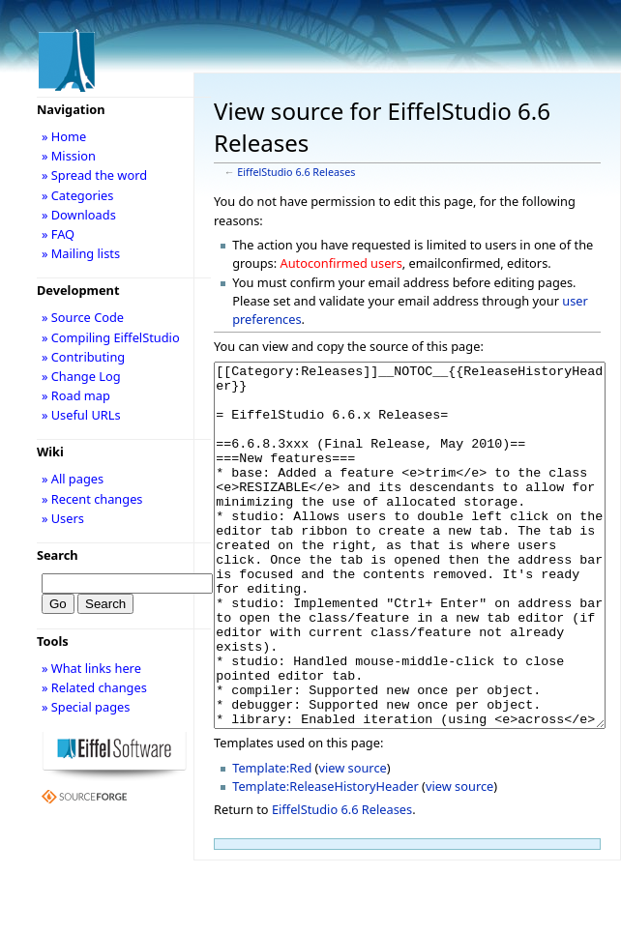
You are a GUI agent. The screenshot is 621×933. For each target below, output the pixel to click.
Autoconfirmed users (341, 263)
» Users (63, 518)
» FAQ (58, 234)
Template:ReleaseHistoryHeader (325, 858)
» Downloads (79, 214)
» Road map (76, 395)
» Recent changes (92, 499)
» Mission (69, 155)
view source (352, 840)
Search (57, 555)
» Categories (78, 195)
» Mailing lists (81, 253)
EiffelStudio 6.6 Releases (296, 172)
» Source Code (83, 317)
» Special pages (86, 706)
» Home (64, 136)
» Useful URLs (81, 414)
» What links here (91, 668)
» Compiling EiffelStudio (111, 337)
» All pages (73, 478)
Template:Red (271, 840)
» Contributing (83, 356)
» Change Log (81, 376)
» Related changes (94, 687)
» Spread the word (94, 175)
